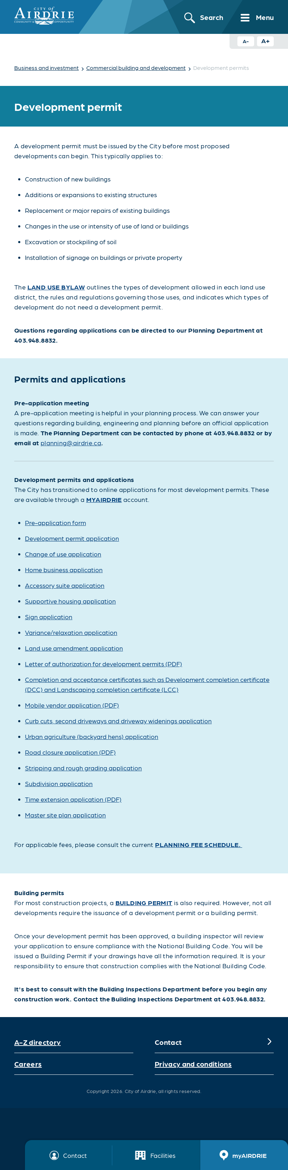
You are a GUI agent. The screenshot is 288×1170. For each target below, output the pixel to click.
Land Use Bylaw (56, 287)
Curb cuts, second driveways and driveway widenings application (118, 720)
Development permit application (72, 538)
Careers (28, 1063)
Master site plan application (65, 815)
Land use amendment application (74, 648)
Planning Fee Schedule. (198, 844)
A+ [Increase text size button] (265, 40)
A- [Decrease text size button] (246, 41)
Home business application (64, 569)
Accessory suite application (64, 585)
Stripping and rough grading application (83, 767)
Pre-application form (55, 522)
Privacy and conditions (193, 1063)
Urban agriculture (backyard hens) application (91, 736)
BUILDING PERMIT (144, 902)
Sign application (48, 616)
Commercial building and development (136, 67)
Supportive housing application (70, 601)
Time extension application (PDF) (73, 799)
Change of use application (63, 554)
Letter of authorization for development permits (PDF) (103, 663)
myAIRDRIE (104, 499)
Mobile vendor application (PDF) (72, 705)
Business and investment (46, 67)
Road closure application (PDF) (70, 752)
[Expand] (269, 1042)
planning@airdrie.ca (71, 442)
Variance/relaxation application (71, 632)
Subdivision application (59, 783)
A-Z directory (37, 1042)
